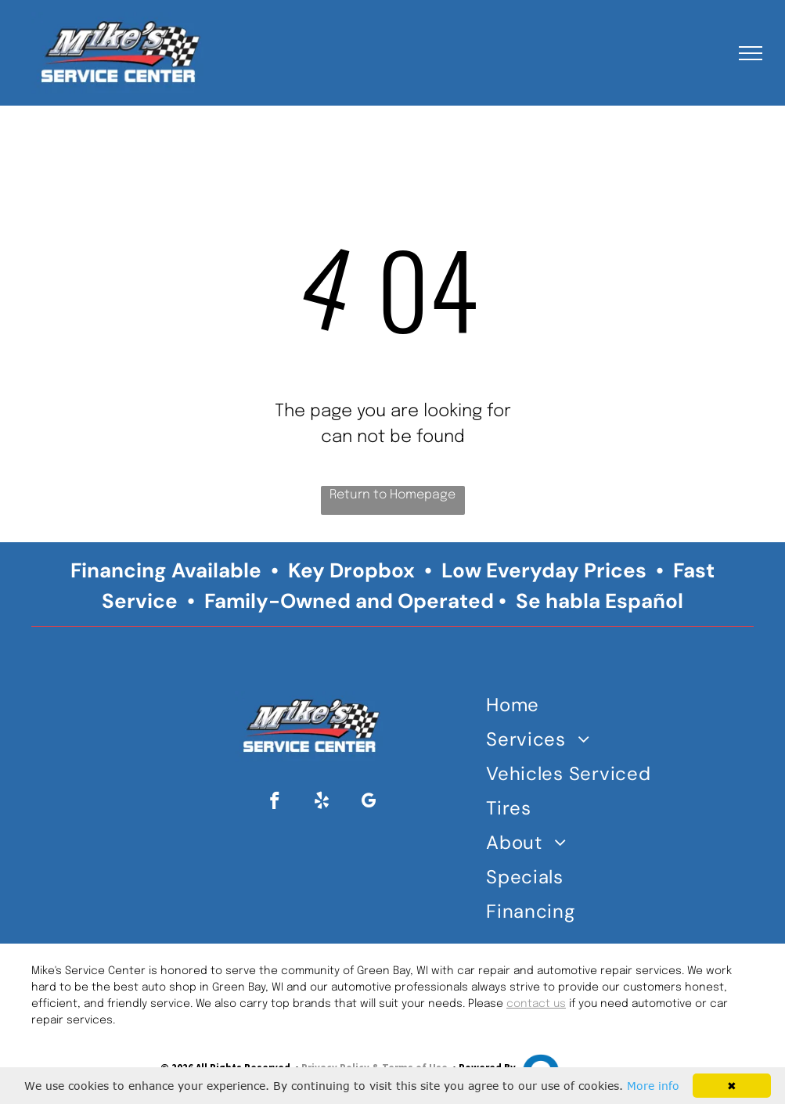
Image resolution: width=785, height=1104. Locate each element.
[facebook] (275, 803)
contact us (536, 1003)
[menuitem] (572, 708)
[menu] (750, 53)
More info (653, 1085)
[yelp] (322, 803)
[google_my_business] (369, 803)
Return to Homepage (392, 495)
